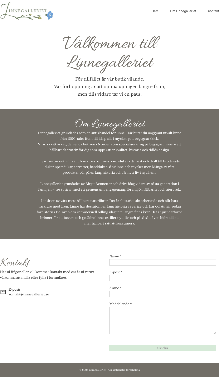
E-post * (115, 272)
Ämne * (115, 288)
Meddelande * (120, 304)
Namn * (115, 256)
